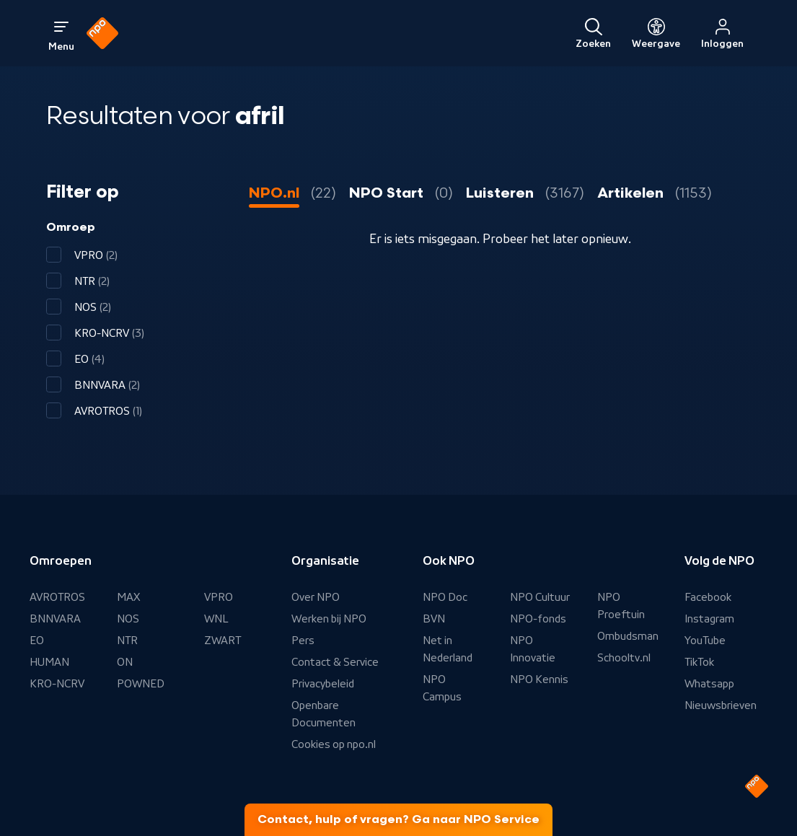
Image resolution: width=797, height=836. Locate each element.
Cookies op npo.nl (333, 744)
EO (37, 640)
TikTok (699, 662)
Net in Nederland (447, 649)
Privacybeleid (322, 684)
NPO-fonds (538, 619)
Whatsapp (709, 684)
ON (125, 662)
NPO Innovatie (532, 649)
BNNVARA (55, 619)
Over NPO (315, 597)
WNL (216, 619)
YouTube (705, 640)
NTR (127, 640)
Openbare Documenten (323, 714)
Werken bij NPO (328, 619)
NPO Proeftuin (621, 605)
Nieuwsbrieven (720, 705)
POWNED (140, 684)
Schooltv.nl (624, 658)
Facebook (707, 597)
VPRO (218, 597)
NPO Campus (442, 688)
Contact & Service (335, 662)
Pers (302, 640)
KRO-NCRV (57, 684)
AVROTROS (57, 597)
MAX (128, 597)
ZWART (222, 640)
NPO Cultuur (540, 597)
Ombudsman (628, 636)
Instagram (709, 619)
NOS (128, 619)
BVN (434, 619)
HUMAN (49, 662)
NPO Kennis (539, 679)
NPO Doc (445, 597)
